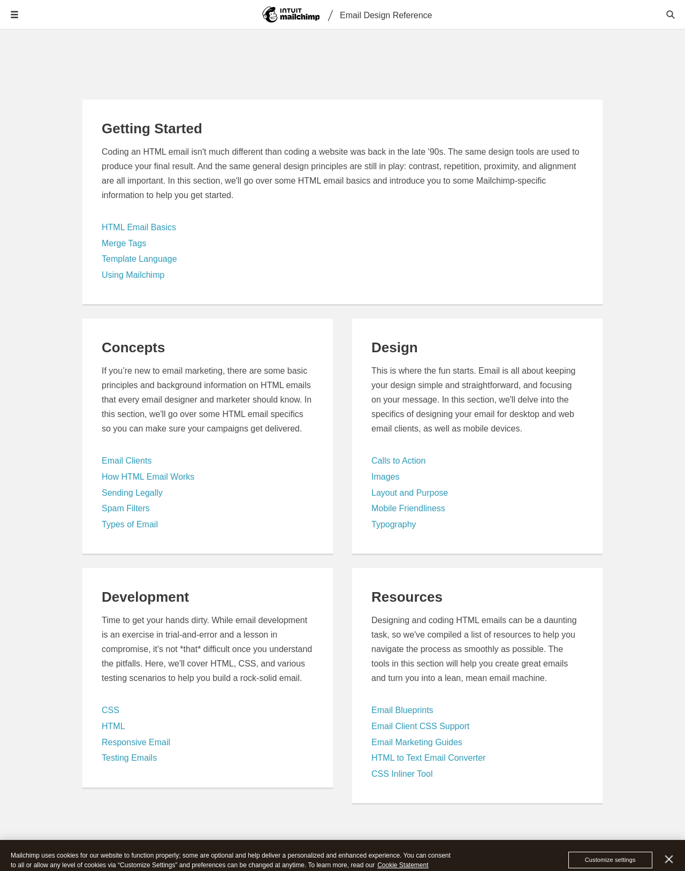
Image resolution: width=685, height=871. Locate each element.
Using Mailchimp (133, 274)
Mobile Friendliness (408, 508)
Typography (393, 524)
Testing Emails (129, 757)
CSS (110, 710)
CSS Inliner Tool (401, 773)
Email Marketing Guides (416, 742)
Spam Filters (126, 508)
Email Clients (126, 460)
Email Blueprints (402, 710)
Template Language (139, 258)
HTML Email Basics (139, 227)
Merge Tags (124, 243)
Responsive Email (136, 742)
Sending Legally (132, 492)
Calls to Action (398, 460)
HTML (113, 726)
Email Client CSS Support (420, 726)
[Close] (669, 865)
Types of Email (130, 524)
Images (385, 476)
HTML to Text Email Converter (428, 757)
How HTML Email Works (148, 476)
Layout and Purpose (409, 492)
